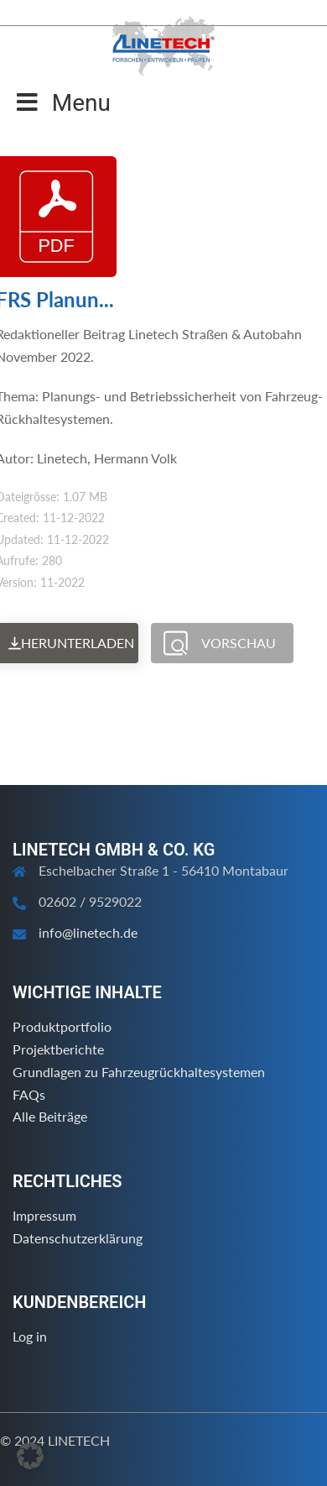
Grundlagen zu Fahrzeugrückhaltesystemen (139, 1072)
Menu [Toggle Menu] (64, 103)
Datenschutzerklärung (78, 1238)
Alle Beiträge (50, 1116)
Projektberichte (58, 1049)
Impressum (44, 1215)
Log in (30, 1336)
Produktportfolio (62, 1026)
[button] (30, 1456)
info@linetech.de (88, 932)
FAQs (29, 1094)
